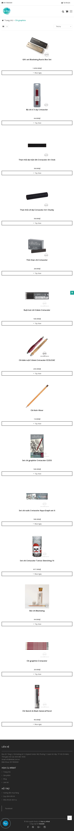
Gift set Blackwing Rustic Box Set (37, 59)
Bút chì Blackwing (37, 611)
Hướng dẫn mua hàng (11, 793)
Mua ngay (37, 73)
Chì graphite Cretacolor (37, 661)
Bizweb (41, 824)
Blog (5, 779)
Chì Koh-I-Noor (37, 410)
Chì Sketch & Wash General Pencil (37, 711)
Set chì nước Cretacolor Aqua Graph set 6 (37, 510)
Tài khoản (65, 3)
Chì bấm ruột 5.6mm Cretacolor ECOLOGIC (37, 360)
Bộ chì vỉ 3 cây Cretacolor (37, 109)
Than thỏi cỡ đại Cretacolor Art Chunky (37, 210)
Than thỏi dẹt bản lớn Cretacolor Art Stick (37, 160)
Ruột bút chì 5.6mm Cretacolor (37, 310)
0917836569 (7, 3)
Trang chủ (7, 772)
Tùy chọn (37, 123)
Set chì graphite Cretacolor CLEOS (37, 460)
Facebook (8, 808)
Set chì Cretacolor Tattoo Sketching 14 (37, 560)
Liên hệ (5, 782)
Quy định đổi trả (9, 796)
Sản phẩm (6, 775)
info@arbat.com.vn (13, 759)
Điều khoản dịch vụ (10, 800)
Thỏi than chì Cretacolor (37, 260)
